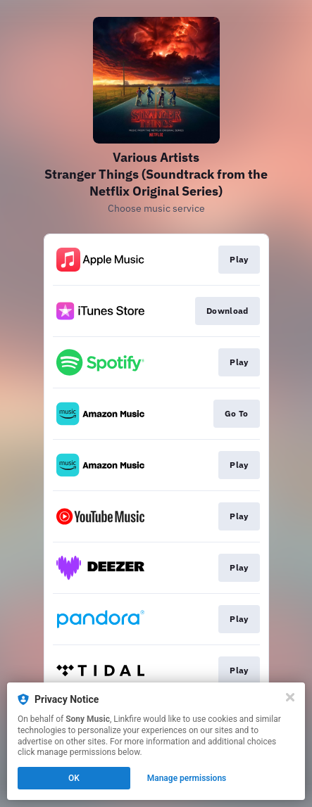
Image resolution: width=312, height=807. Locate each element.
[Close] (290, 697)
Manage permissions (187, 778)
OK (74, 778)
